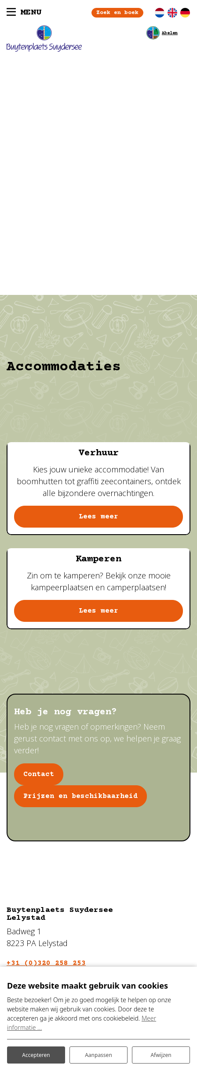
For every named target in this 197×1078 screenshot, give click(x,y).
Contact (38, 774)
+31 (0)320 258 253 (46, 963)
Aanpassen (98, 1055)
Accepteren (36, 1055)
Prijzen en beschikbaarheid (80, 796)
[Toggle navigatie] (24, 13)
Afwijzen (160, 1055)
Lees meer (98, 517)
